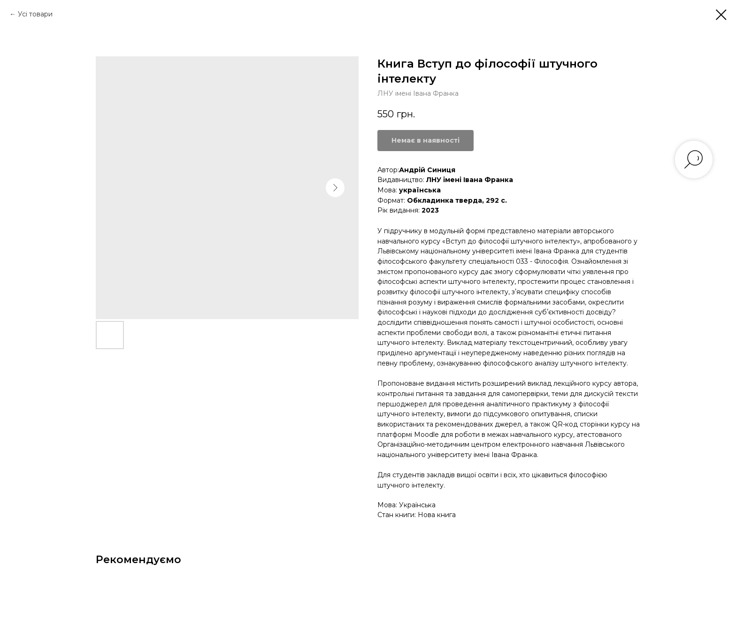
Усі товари (35, 14)
